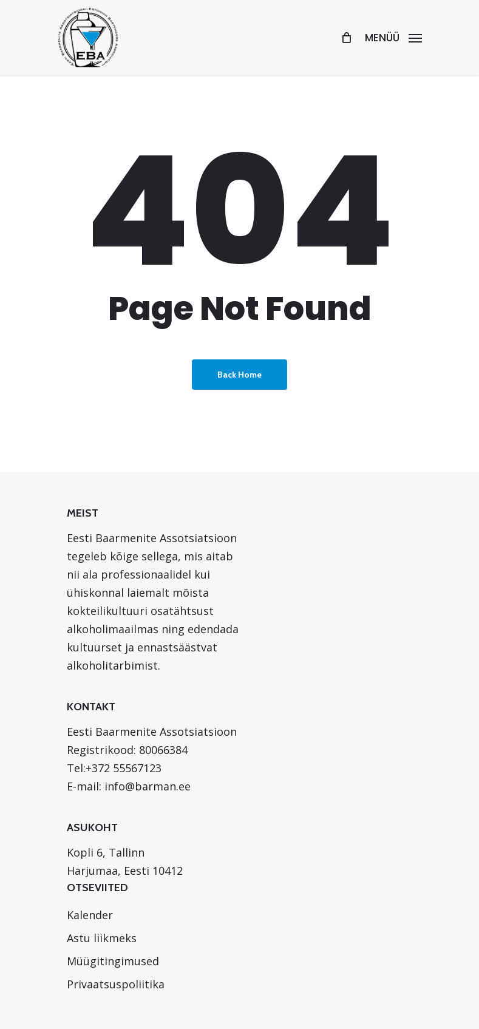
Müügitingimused (113, 961)
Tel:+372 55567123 (114, 768)
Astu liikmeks (102, 938)
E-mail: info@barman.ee (129, 786)
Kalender (90, 915)
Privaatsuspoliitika (116, 984)
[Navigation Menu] (393, 36)
